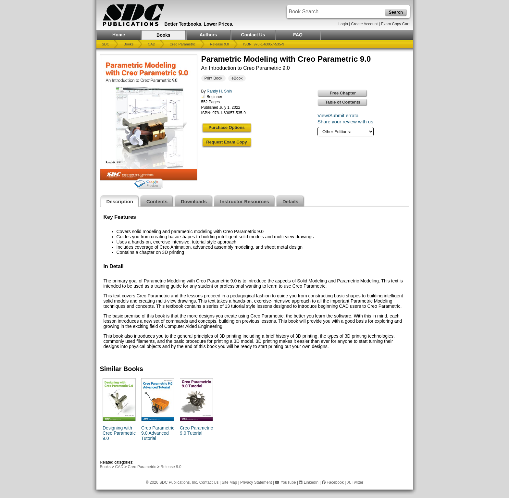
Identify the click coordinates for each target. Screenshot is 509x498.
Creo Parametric (183, 44)
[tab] (120, 201)
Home (118, 34)
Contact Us (253, 34)
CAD (151, 44)
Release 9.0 (219, 44)
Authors (208, 34)
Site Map (229, 482)
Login (343, 24)
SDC (105, 44)
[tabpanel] (254, 282)
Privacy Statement (256, 482)
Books (163, 35)
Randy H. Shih (219, 91)
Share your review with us (345, 121)
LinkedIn (308, 482)
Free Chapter (343, 93)
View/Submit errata (337, 115)
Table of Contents (343, 102)
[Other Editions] (345, 131)
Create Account (364, 24)
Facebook (333, 482)
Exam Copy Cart (395, 24)
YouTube (285, 482)
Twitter (355, 482)
